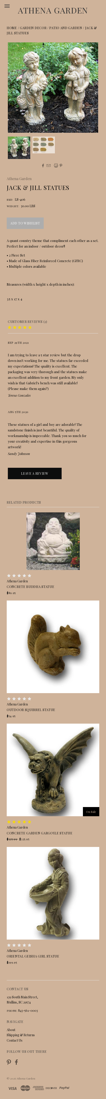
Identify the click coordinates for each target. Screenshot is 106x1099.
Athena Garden (53, 10)
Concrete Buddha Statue (30, 587)
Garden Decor (33, 28)
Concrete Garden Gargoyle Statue (40, 833)
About (11, 1030)
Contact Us (14, 1040)
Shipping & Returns (21, 1035)
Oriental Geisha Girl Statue (33, 956)
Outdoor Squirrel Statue (31, 710)
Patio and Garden (65, 28)
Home (12, 28)
